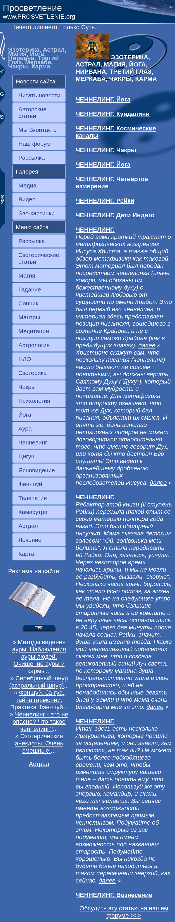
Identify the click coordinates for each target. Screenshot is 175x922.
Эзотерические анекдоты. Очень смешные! (39, 743)
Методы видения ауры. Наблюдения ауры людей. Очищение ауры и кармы (39, 656)
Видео (26, 199)
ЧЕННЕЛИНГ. (95, 229)
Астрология (34, 345)
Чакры (27, 387)
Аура (25, 428)
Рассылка (31, 157)
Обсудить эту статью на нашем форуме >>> (124, 912)
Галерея (27, 171)
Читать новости (39, 95)
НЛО (24, 359)
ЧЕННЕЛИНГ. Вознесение (114, 894)
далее (146, 345)
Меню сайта (32, 227)
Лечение (29, 540)
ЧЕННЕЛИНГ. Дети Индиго (115, 215)
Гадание (29, 289)
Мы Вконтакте (37, 130)
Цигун (26, 456)
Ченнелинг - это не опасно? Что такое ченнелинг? (40, 721)
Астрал (28, 526)
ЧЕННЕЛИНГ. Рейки (105, 200)
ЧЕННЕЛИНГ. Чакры (106, 150)
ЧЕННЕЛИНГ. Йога (103, 99)
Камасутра (32, 512)
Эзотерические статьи (38, 258)
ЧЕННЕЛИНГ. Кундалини (113, 113)
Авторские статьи (32, 112)
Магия (26, 275)
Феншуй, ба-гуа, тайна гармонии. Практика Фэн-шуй (37, 700)
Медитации (33, 331)
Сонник (28, 303)
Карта (26, 553)
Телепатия (32, 498)
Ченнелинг (32, 442)
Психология (34, 400)
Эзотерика (32, 373)
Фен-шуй (30, 484)
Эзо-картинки (36, 213)
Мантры (29, 317)
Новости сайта (36, 81)
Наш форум (34, 143)
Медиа (27, 185)
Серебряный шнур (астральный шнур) (38, 682)
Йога (24, 414)
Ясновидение (36, 470)
